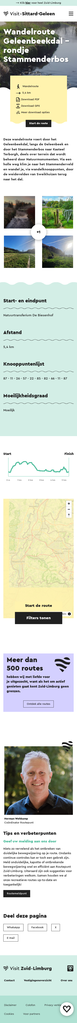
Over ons (66, 980)
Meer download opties (35, 112)
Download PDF (30, 99)
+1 (38, 232)
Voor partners (31, 1014)
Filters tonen (38, 618)
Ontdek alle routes (38, 704)
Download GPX (30, 106)
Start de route (38, 123)
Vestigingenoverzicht (38, 980)
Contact (9, 980)
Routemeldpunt (17, 893)
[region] (38, 558)
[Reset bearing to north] (69, 515)
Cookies (9, 1014)
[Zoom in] (69, 503)
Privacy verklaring (55, 1005)
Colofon (30, 1005)
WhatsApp (13, 927)
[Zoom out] (69, 509)
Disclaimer (10, 1005)
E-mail (11, 938)
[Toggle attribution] (69, 614)
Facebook (37, 927)
